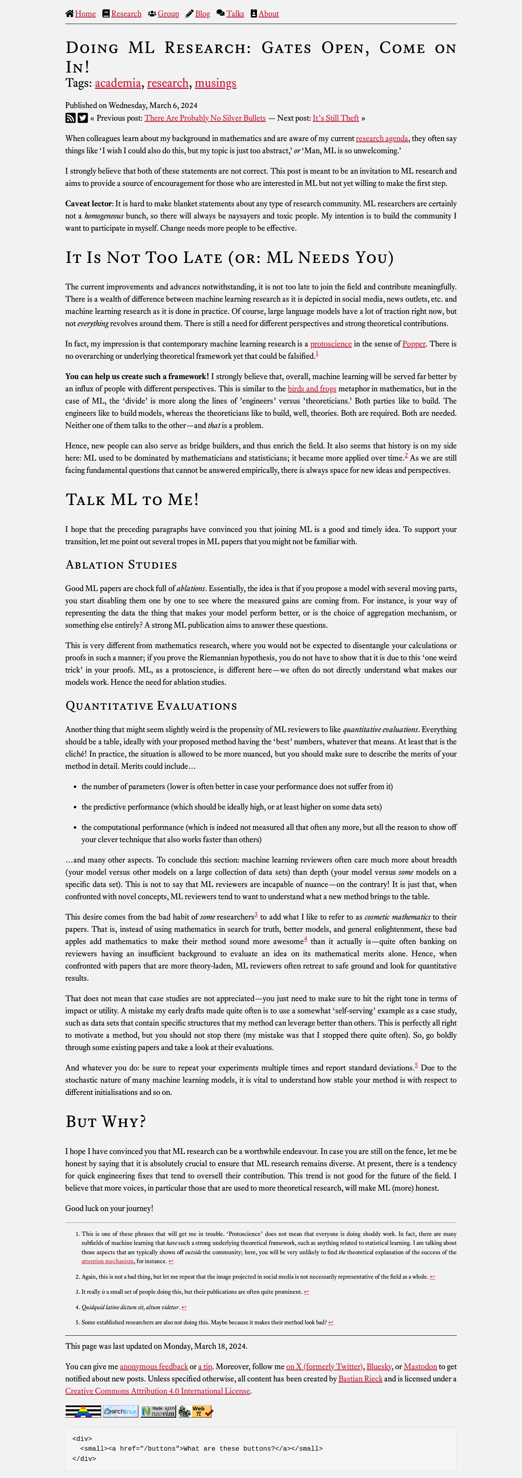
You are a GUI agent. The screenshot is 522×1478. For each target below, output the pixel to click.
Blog (202, 13)
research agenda (382, 138)
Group (168, 13)
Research (126, 13)
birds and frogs (312, 388)
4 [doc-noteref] (305, 938)
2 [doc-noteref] (406, 455)
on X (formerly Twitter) (324, 1366)
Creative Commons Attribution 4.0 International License (157, 1391)
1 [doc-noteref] (317, 353)
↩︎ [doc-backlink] (171, 1261)
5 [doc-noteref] (416, 1065)
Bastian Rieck (360, 1378)
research (168, 82)
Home (85, 13)
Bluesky (379, 1366)
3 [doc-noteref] (256, 914)
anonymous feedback (154, 1366)
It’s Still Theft (336, 118)
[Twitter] (82, 118)
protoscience (331, 344)
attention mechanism (108, 1261)
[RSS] (70, 118)
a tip (205, 1366)
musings (216, 82)
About (269, 13)
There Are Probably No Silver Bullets (205, 118)
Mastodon (420, 1366)
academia (118, 82)
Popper (414, 344)
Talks (235, 13)
